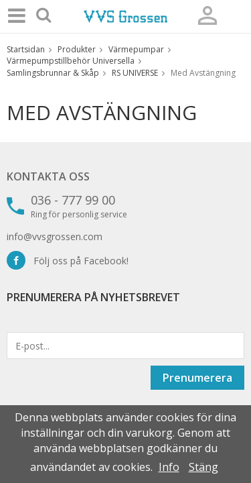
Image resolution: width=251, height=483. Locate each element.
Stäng (203, 467)
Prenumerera (197, 377)
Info (169, 467)
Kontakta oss (48, 176)
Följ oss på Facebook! (68, 260)
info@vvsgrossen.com (54, 236)
